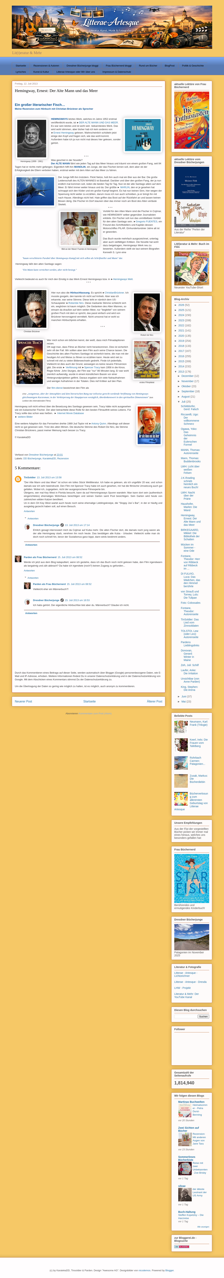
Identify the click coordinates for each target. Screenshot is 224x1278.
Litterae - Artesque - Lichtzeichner (185, 974)
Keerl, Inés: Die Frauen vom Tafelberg (199, 743)
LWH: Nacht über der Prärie (188, 495)
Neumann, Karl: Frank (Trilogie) (199, 723)
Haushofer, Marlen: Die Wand (189, 507)
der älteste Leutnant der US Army (200, 1192)
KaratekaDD (49, 458)
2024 (181, 315)
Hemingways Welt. (123, 279)
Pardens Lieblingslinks (190, 644)
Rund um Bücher (148, 65)
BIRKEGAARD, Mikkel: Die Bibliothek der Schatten (190, 534)
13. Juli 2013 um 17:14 (77, 525)
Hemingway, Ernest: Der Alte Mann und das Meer (191, 520)
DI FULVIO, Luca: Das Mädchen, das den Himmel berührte (190, 580)
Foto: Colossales (190, 602)
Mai (183, 701)
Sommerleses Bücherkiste (186, 1158)
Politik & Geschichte (193, 65)
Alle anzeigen (203, 1227)
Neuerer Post (23, 701)
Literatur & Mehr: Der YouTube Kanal (186, 995)
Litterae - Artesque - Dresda (190, 981)
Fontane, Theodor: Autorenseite (189, 611)
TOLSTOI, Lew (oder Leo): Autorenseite (189, 634)
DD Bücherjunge (32, 458)
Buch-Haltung (186, 1211)
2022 (181, 325)
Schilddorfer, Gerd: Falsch (190, 408)
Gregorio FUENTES (146, 221)
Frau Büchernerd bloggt (119, 65)
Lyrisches (21, 71)
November (187, 381)
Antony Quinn (98, 423)
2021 (181, 330)
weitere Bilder (25, 416)
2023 (181, 320)
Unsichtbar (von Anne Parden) (190, 680)
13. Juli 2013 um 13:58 (49, 477)
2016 (181, 356)
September (188, 391)
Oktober (186, 386)
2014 (181, 366)
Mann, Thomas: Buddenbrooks (191, 460)
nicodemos (144, 1270)
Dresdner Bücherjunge (46, 525)
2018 (181, 345)
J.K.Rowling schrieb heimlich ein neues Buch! (189, 482)
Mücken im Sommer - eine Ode (188, 547)
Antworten (29, 511)
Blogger (169, 1270)
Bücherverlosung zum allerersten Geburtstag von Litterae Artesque (191, 801)
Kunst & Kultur (41, 71)
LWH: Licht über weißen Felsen (190, 469)
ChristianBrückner (114, 292)
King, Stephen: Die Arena (189, 688)
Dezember (187, 375)
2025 (181, 310)
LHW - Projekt (182, 987)
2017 (181, 350)
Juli (183, 401)
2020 (181, 335)
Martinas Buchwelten (191, 1101)
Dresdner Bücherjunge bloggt (82, 65)
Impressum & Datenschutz (116, 71)
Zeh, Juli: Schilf (190, 665)
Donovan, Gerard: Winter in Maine (187, 655)
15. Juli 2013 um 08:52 (70, 557)
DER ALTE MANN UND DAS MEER (98, 122)
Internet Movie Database (70, 413)
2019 (181, 340)
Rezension (63, 458)
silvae (182, 1185)
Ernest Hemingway (63, 132)
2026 (181, 304)
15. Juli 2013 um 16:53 (77, 600)
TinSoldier (30, 477)
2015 (181, 361)
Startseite (21, 65)
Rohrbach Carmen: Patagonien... (197, 761)
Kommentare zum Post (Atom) (95, 713)
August (185, 396)
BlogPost (169, 65)
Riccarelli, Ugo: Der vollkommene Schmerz (190, 419)
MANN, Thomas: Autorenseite (190, 451)
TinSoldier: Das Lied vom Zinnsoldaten (190, 622)
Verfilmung (71, 367)
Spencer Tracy (92, 367)
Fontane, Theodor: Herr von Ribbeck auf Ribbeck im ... (190, 562)
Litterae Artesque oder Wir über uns (75, 71)
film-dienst (57, 387)
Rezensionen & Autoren (46, 65)
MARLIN (125, 187)
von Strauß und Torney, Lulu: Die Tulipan (190, 594)
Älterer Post (154, 701)
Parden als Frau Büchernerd (40, 557)
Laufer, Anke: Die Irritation (189, 672)
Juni (184, 696)
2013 (181, 371)
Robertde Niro (76, 303)
